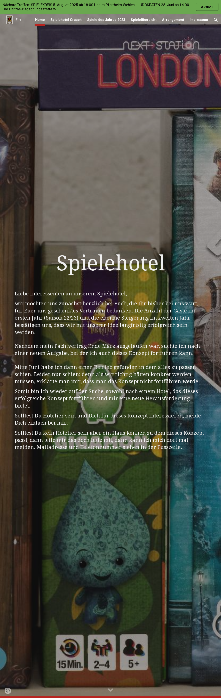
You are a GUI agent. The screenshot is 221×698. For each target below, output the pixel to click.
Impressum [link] (199, 20)
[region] (110, 7)
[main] (110, 267)
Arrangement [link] (173, 20)
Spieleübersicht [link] (143, 20)
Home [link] (40, 20)
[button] (216, 20)
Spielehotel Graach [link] (66, 20)
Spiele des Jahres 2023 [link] (106, 20)
